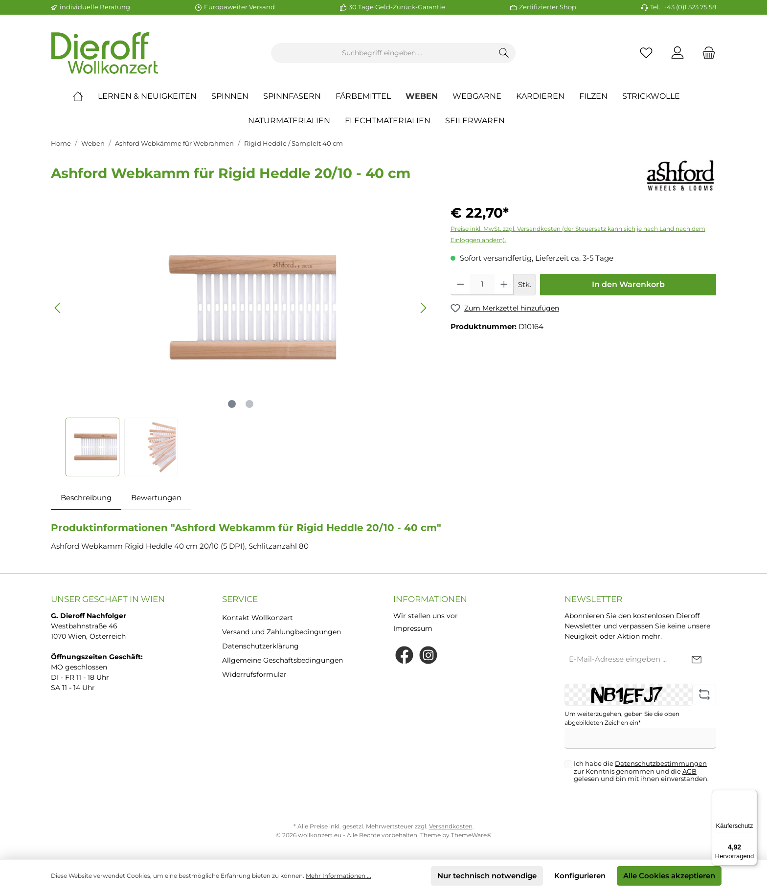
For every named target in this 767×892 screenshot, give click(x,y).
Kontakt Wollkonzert (257, 617)
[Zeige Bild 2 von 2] (249, 404)
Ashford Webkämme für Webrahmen (174, 143)
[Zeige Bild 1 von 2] (232, 404)
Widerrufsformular (254, 674)
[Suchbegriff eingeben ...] (382, 53)
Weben (93, 143)
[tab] (86, 498)
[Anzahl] (482, 284)
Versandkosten (451, 826)
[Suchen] (504, 53)
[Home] (85, 96)
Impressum (412, 628)
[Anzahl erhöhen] (504, 284)
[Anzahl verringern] (461, 284)
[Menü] (751, 796)
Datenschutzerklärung (260, 646)
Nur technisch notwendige (487, 875)
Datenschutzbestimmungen (661, 763)
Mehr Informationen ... (338, 875)
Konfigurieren (580, 875)
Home (61, 143)
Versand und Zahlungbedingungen (281, 631)
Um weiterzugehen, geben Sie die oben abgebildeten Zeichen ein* (621, 718)
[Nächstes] (423, 308)
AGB (689, 771)
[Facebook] (404, 655)
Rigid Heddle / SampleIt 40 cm (293, 143)
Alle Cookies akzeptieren (669, 875)
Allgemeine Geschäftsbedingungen (282, 660)
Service (240, 599)
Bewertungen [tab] (156, 497)
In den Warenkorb (628, 284)
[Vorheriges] (58, 308)
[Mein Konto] (677, 53)
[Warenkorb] (706, 53)
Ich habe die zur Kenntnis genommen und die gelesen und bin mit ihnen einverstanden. (641, 771)
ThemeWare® (471, 835)
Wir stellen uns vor (425, 615)
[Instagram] (428, 655)
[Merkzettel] (646, 53)
